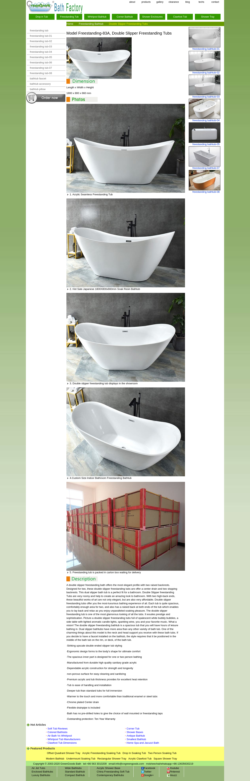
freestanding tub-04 (41, 51)
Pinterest (173, 771)
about (132, 2)
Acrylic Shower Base (108, 768)
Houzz (172, 775)
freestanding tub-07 (41, 67)
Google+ (147, 775)
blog (187, 2)
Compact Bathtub (75, 775)
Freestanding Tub (69, 16)
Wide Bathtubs (73, 768)
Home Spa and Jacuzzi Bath (143, 742)
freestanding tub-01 (41, 35)
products (146, 2)
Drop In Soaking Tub (134, 753)
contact (215, 2)
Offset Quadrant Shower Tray (63, 753)
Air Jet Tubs (38, 768)
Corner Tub (133, 728)
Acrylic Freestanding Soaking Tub (101, 753)
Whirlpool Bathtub (97, 16)
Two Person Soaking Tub (162, 753)
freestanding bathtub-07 (206, 167)
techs (201, 2)
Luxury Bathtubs (41, 775)
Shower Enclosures (152, 16)
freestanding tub (39, 30)
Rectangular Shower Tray (111, 758)
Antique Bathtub (136, 735)
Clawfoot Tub (180, 16)
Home (69, 23)
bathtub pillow (38, 89)
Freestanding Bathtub (91, 23)
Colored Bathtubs (57, 732)
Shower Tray (207, 16)
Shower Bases (135, 732)
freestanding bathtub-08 (206, 191)
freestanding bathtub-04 (206, 120)
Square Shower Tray (165, 758)
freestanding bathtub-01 (206, 48)
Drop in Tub (42, 16)
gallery (159, 2)
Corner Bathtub (125, 16)
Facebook (148, 768)
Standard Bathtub (75, 771)
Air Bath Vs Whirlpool (60, 735)
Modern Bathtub (55, 758)
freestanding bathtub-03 (206, 96)
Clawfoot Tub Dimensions (62, 742)
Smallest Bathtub (136, 739)
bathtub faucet (38, 78)
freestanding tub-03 (41, 46)
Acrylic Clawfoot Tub (140, 758)
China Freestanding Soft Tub (113, 771)
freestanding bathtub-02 (206, 72)
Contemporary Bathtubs (110, 775)
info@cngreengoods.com (129, 763)
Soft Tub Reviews (58, 728)
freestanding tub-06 (41, 62)
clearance (174, 2)
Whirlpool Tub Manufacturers (64, 739)
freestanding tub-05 (41, 57)
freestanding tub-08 (41, 73)
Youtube (173, 768)
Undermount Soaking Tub (80, 758)
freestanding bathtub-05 (206, 144)
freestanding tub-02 (41, 41)
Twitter (146, 771)
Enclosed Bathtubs (42, 771)
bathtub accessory (40, 83)
